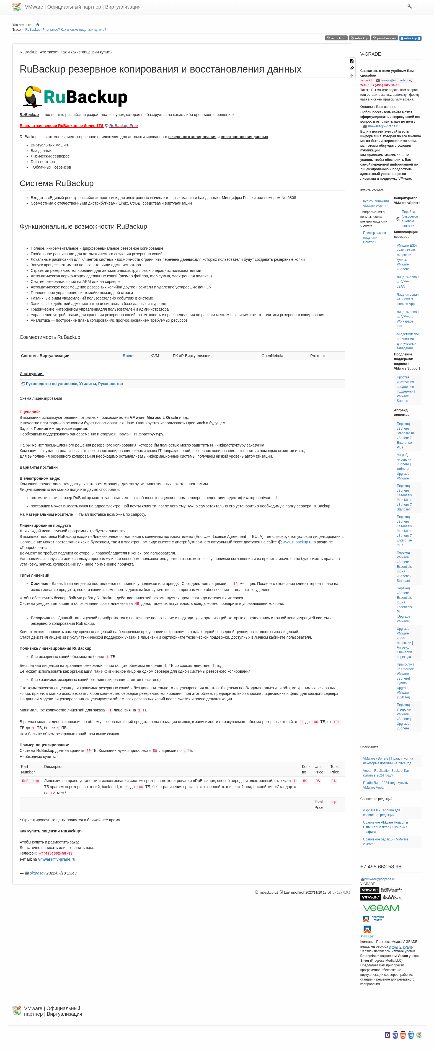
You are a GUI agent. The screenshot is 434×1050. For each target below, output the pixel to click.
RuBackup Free (123, 125)
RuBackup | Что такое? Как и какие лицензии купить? (65, 30)
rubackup (359, 38)
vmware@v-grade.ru (56, 859)
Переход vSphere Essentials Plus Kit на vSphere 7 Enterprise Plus (404, 531)
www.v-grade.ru (400, 946)
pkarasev (37, 873)
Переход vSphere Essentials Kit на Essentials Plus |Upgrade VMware (404, 604)
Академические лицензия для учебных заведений (407, 341)
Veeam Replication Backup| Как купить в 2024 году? (386, 773)
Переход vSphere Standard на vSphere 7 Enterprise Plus (406, 435)
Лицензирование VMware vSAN (407, 281)
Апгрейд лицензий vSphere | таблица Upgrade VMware (404, 466)
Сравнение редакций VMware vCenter (385, 841)
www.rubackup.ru (297, 542)
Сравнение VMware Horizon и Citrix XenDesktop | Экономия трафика (385, 827)
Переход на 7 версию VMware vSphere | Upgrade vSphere (405, 716)
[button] (411, 7)
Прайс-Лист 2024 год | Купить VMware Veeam (385, 785)
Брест (128, 356)
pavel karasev (384, 38)
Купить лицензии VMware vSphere (376, 203)
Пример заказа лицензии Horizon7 (374, 237)
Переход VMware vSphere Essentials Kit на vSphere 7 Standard (404, 567)
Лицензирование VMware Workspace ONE (407, 319)
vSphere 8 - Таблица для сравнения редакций (382, 812)
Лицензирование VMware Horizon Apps (407, 299)
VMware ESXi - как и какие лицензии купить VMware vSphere (407, 257)
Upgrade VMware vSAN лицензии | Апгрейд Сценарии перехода (405, 643)
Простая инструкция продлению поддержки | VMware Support (406, 389)
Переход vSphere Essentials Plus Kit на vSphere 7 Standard (404, 497)
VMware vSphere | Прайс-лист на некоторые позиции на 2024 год (388, 761)
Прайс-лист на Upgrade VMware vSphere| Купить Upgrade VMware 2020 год (405, 680)
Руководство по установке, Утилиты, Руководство (74, 383)
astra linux (336, 38)
